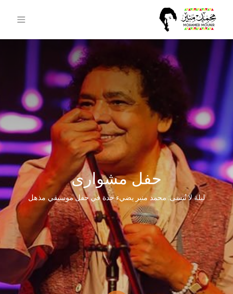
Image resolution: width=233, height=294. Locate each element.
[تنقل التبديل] (21, 20)
